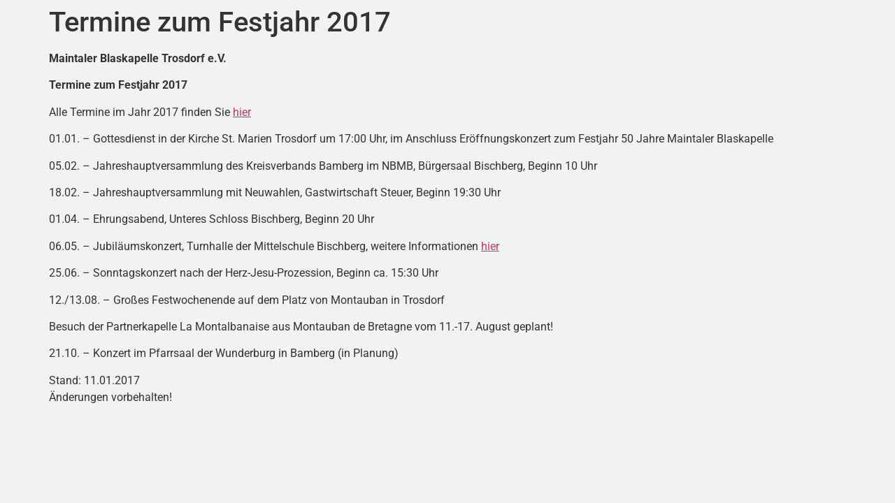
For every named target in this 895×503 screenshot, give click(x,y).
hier (242, 112)
